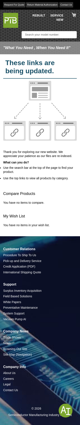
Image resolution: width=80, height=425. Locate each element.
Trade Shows (12, 337)
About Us (9, 373)
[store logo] (10, 20)
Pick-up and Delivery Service (22, 261)
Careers (8, 378)
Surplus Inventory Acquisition (22, 290)
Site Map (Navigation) (17, 354)
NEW (59, 19)
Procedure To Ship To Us (19, 255)
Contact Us (66, 4)
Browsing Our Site (15, 349)
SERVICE (56, 15)
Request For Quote (14, 4)
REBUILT (38, 15)
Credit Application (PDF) (19, 266)
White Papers (12, 302)
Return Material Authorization (42, 4)
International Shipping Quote (22, 272)
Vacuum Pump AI (14, 319)
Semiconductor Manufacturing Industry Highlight (40, 415)
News (7, 343)
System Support (14, 313)
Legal (6, 384)
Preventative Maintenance (20, 307)
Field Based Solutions (17, 296)
